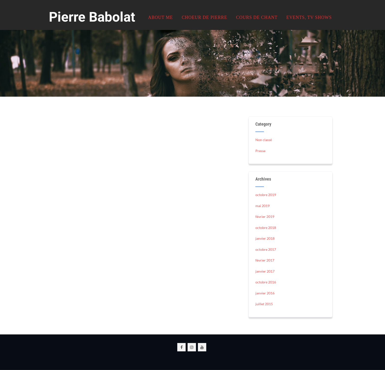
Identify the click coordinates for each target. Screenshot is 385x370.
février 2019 (264, 216)
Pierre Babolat (92, 17)
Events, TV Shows (309, 17)
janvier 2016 (265, 293)
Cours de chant (256, 17)
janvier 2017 (265, 271)
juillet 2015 (264, 304)
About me (160, 17)
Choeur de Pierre (204, 17)
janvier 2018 (265, 238)
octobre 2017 (265, 249)
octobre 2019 (265, 195)
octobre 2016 (265, 282)
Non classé (263, 140)
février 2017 (264, 260)
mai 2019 (262, 206)
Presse (260, 151)
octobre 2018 (265, 227)
